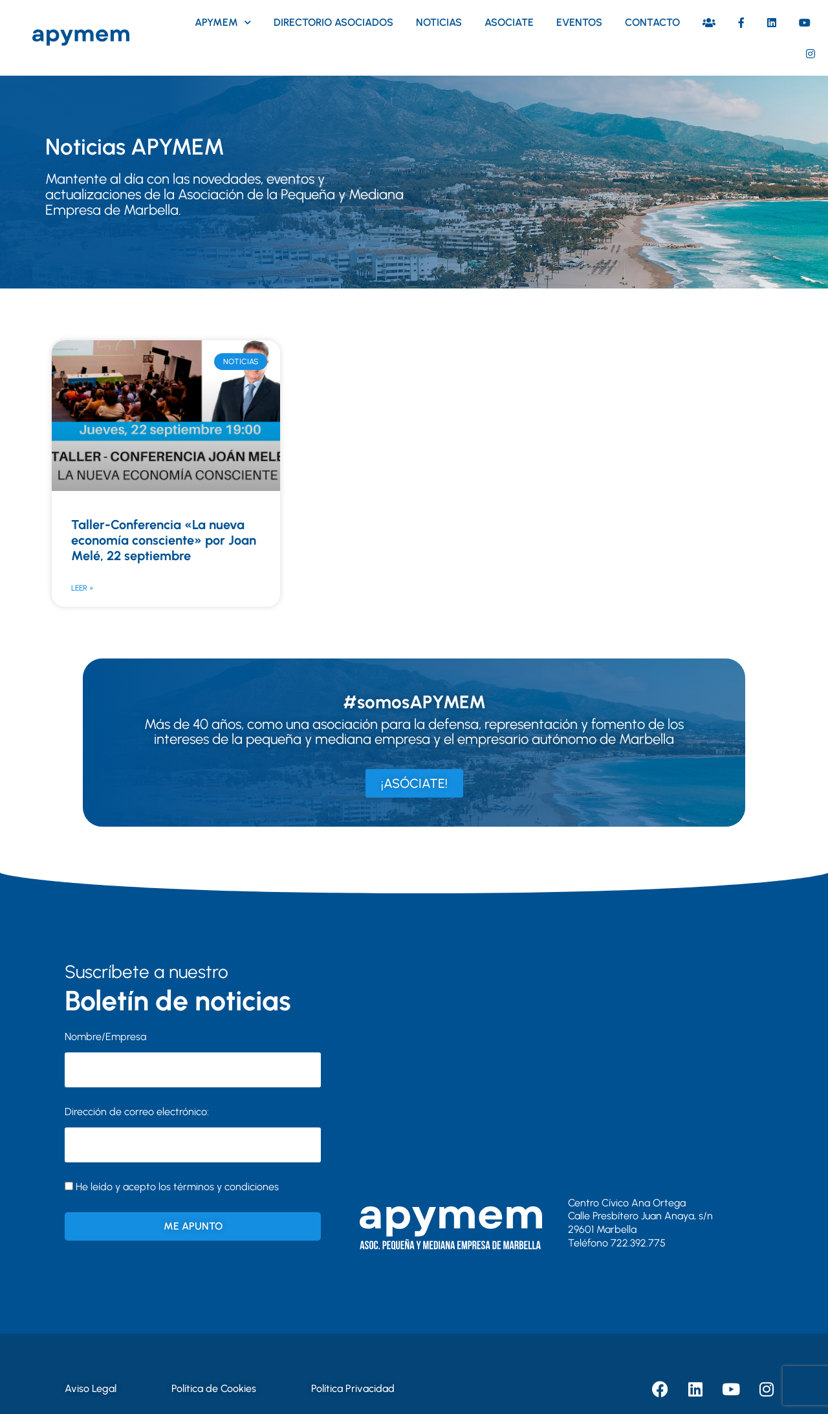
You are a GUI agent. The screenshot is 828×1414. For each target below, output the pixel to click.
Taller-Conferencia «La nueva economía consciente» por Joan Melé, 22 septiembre (163, 540)
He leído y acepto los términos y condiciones (177, 1186)
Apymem (223, 22)
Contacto (652, 22)
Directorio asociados (333, 22)
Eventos (579, 22)
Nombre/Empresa (105, 1036)
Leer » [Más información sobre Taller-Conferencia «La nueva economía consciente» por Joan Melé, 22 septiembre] (82, 588)
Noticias (439, 22)
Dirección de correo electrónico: (193, 1133)
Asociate (509, 22)
